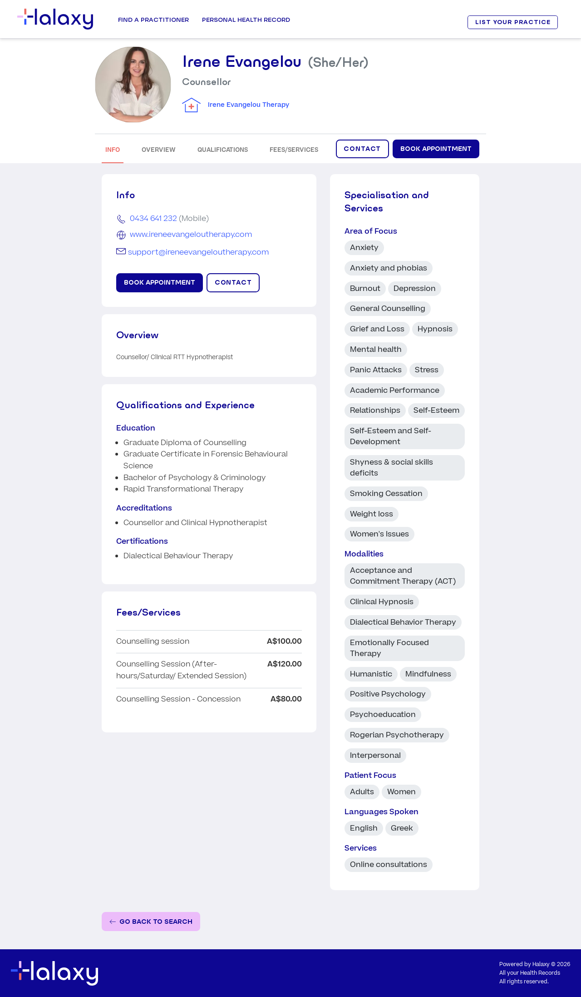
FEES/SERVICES (294, 149)
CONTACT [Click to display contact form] (362, 148)
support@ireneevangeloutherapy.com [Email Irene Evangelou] (198, 252)
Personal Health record (246, 19)
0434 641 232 (153, 218)
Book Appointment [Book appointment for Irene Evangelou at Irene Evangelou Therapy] (436, 148)
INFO (112, 149)
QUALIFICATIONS (222, 149)
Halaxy (541, 964)
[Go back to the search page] (151, 922)
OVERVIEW (159, 149)
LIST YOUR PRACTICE (513, 22)
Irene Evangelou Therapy (248, 105)
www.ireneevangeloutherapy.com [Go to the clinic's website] (191, 234)
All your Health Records (529, 973)
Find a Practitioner (153, 19)
